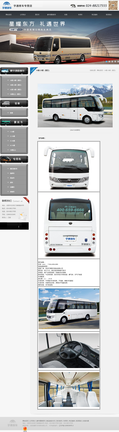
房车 (11, 182)
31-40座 (12, 141)
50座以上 (13, 150)
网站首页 (9, 14)
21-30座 (12, 136)
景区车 (37, 14)
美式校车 (59, 421)
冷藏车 (12, 187)
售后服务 (95, 14)
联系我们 (109, 14)
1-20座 (12, 132)
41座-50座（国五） (16, 89)
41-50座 (12, 145)
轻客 (65, 14)
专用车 (80, 14)
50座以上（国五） (16, 94)
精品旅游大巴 (51, 421)
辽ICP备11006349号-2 (66, 425)
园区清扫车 (13, 169)
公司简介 (23, 14)
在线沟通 (86, 421)
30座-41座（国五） (16, 85)
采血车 (12, 178)
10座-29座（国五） (16, 80)
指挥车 (12, 173)
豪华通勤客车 (51, 14)
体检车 (12, 192)
